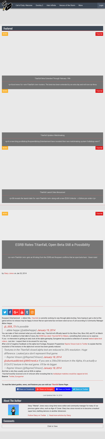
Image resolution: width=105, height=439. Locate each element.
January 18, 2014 (52, 357)
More (81, 5)
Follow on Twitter (37, 415)
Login (101, 5)
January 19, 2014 (46, 330)
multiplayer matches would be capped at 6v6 (70, 374)
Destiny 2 (39, 5)
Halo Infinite (51, 5)
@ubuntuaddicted (13, 360)
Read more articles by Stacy (60, 415)
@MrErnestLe (30, 360)
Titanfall (34, 318)
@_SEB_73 (9, 326)
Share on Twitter (80, 389)
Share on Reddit (63, 389)
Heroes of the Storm (67, 5)
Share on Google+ (45, 389)
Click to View (52, 426)
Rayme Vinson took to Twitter (76, 344)
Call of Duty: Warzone (24, 5)
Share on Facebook (25, 389)
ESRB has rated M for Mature (54, 336)
